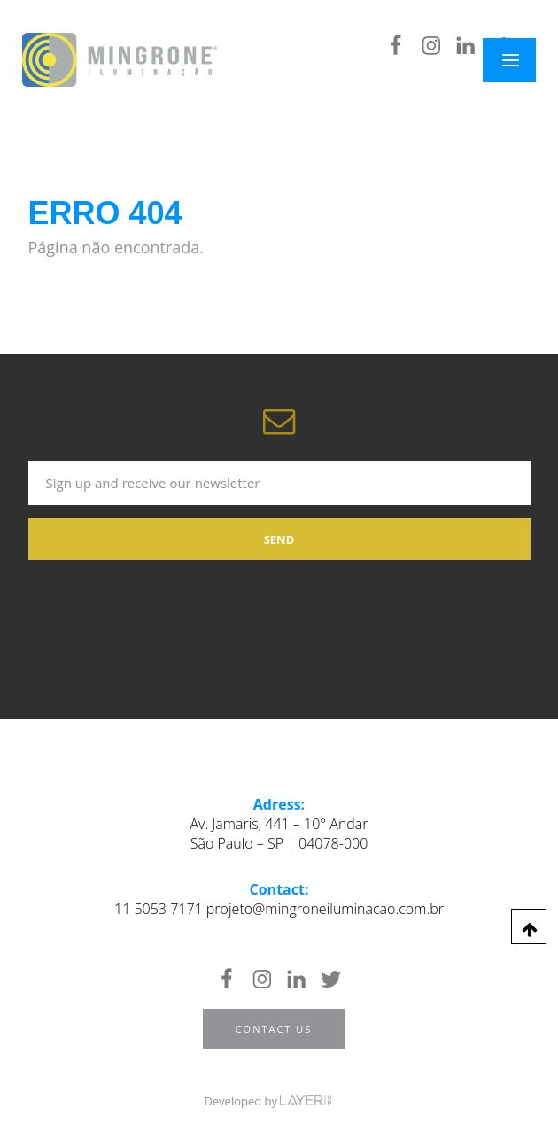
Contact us (274, 1028)
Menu (520, 60)
